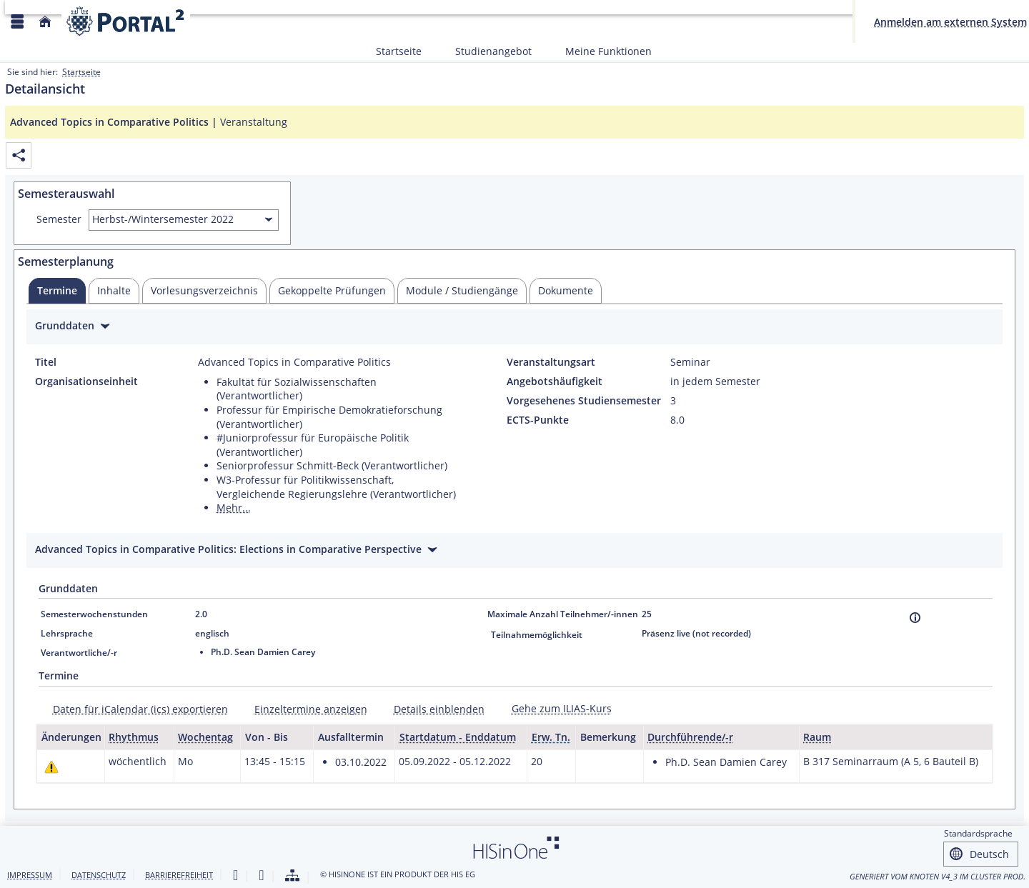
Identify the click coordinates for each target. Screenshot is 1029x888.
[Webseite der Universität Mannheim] (126, 21)
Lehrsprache (67, 633)
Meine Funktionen (601, 51)
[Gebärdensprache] (261, 876)
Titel (45, 362)
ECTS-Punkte (538, 420)
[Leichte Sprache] (235, 876)
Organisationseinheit (86, 381)
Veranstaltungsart (551, 362)
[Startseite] (45, 22)
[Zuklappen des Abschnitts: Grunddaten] (514, 327)
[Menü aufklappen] (17, 21)
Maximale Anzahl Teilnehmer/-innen (562, 614)
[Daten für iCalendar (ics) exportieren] (136, 709)
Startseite (399, 51)
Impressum (29, 874)
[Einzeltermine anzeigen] (306, 709)
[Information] (915, 618)
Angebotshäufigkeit (554, 381)
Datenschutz (98, 874)
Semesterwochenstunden (94, 614)
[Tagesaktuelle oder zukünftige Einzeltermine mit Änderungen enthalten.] (51, 767)
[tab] (57, 291)
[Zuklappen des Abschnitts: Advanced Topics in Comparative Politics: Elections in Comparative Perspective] (514, 551)
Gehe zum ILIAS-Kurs (562, 708)
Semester (58, 219)
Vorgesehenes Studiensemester (584, 400)
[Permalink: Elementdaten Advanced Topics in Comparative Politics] (18, 155)
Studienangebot (485, 51)
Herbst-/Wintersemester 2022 (163, 219)
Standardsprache (978, 833)
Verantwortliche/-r (79, 653)
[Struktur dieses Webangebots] (292, 876)
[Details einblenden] (434, 709)
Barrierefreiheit (179, 874)
